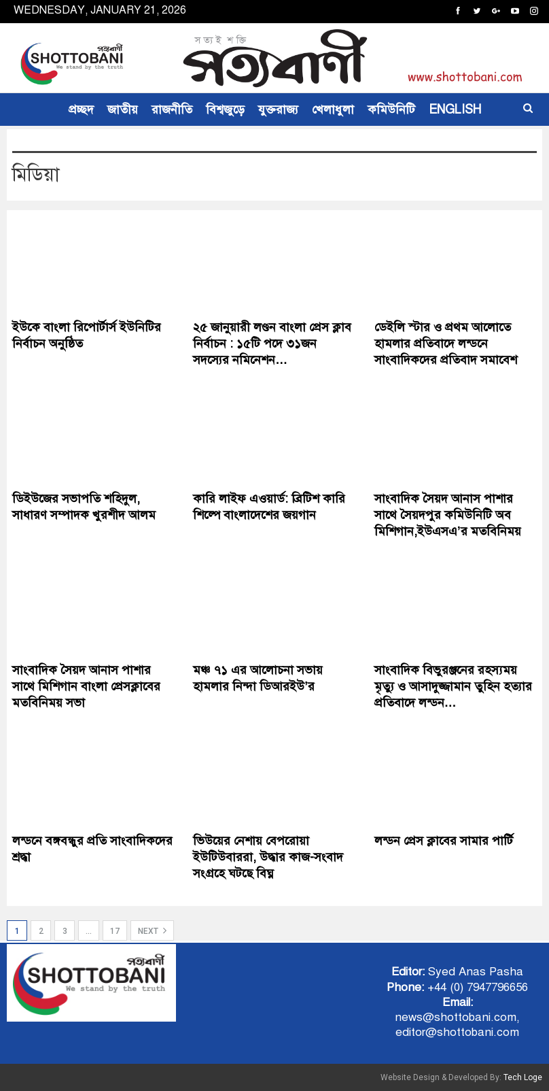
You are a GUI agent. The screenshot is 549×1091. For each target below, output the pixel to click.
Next (152, 930)
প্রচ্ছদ (81, 109)
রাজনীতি (172, 109)
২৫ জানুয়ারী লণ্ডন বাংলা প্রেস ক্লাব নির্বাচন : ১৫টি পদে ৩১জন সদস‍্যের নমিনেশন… (272, 343)
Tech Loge (522, 1077)
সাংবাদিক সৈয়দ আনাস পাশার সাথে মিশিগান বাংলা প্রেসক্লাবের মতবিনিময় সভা (86, 686)
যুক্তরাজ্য (278, 109)
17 (115, 931)
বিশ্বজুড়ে (225, 109)
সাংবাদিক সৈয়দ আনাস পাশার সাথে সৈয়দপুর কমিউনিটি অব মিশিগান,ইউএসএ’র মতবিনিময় (447, 515)
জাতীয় (122, 109)
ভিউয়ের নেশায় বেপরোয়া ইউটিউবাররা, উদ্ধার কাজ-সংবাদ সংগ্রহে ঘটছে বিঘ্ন (268, 857)
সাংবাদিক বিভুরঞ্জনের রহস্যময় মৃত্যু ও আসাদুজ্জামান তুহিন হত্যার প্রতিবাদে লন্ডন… (453, 686)
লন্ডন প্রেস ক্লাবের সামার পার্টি (443, 840)
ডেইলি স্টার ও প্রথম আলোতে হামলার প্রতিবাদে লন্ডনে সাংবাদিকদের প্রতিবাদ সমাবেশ (445, 343)
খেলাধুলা (333, 109)
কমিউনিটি (391, 109)
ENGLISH (455, 109)
